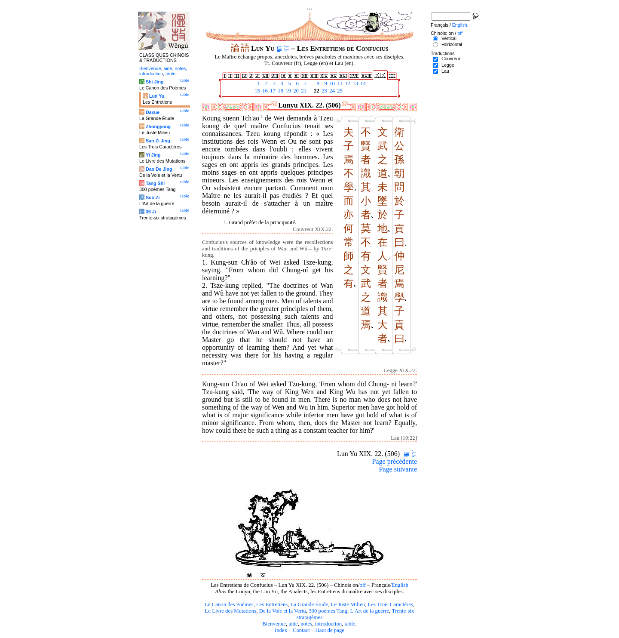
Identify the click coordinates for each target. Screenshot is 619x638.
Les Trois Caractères (390, 604)
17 (272, 91)
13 (354, 83)
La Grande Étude (309, 604)
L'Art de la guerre (369, 611)
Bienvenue (274, 624)
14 (362, 83)
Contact (301, 630)
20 (295, 91)
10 (331, 83)
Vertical (449, 38)
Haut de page (330, 630)
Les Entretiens (272, 604)
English (400, 585)
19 (287, 91)
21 (303, 91)
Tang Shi (155, 183)
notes (306, 624)
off (362, 585)
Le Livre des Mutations (230, 611)
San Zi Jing (158, 140)
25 (339, 91)
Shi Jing (154, 81)
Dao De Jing (159, 169)
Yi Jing (153, 154)
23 (323, 91)
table (350, 624)
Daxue (152, 112)
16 (264, 91)
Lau (445, 71)
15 (256, 91)
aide (292, 624)
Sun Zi (153, 197)
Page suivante (398, 469)
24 (331, 91)
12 (346, 83)
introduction (328, 624)
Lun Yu (156, 96)
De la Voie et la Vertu (282, 611)
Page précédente (394, 461)
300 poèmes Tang (328, 611)
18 (279, 91)
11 (339, 83)
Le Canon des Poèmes (229, 604)
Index (281, 630)
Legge (447, 65)
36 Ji (151, 211)
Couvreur (450, 58)
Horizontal (451, 44)
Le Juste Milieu (348, 604)
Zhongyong (158, 126)
